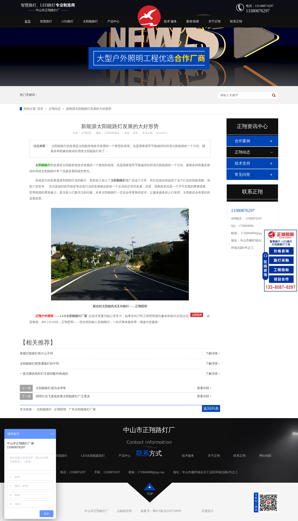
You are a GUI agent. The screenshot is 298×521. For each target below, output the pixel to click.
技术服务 (188, 455)
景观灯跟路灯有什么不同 (36, 353)
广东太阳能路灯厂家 (82, 409)
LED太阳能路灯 (57, 455)
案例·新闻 (192, 21)
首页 (28, 21)
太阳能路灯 (90, 21)
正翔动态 (55, 108)
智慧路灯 (46, 21)
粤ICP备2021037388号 (167, 511)
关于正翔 (214, 21)
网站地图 (265, 455)
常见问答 (242, 174)
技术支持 (242, 163)
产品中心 (113, 21)
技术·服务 (170, 21)
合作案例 (242, 141)
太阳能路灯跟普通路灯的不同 (39, 363)
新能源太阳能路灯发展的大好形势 (88, 108)
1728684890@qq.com (254, 233)
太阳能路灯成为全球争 (51, 388)
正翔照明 (60, 409)
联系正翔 (236, 21)
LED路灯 (67, 21)
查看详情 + (204, 388)
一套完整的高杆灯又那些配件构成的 (44, 373)
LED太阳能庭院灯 (93, 455)
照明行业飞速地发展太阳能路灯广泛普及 (63, 396)
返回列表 (211, 408)
